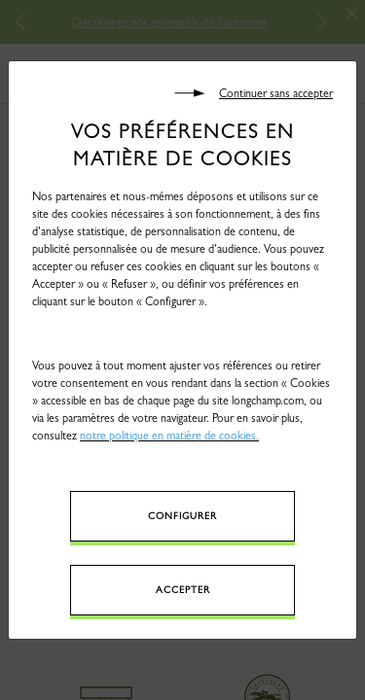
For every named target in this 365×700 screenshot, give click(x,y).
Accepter (183, 589)
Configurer (182, 515)
